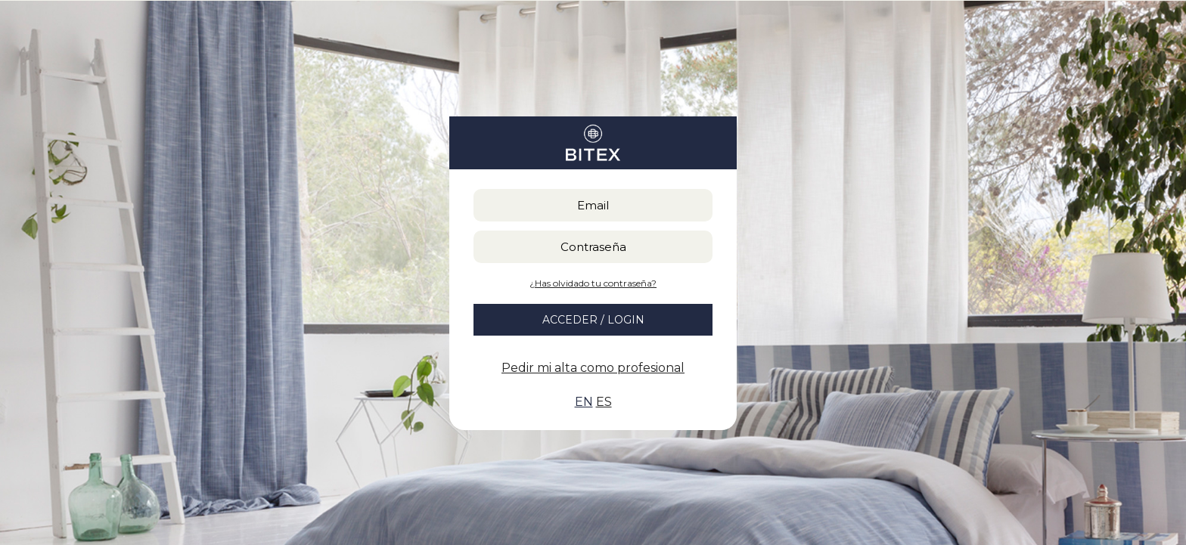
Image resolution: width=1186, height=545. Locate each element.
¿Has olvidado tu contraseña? (593, 283)
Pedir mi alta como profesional (593, 368)
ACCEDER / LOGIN (593, 320)
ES (604, 402)
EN (584, 402)
